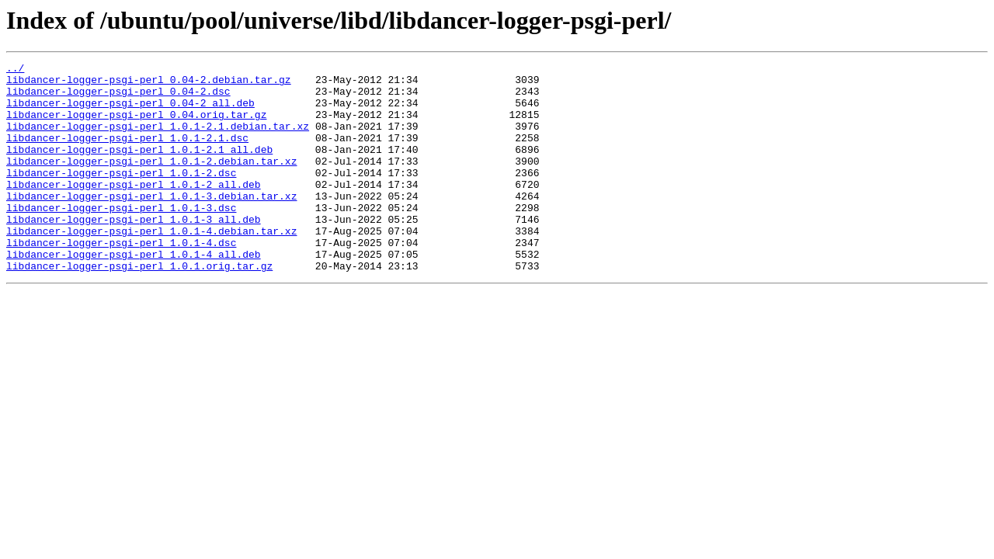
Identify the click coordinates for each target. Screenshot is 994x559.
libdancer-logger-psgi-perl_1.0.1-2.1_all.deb (139, 168)
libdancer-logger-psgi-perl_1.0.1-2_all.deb (133, 210)
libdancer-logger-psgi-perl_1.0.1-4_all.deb (133, 293)
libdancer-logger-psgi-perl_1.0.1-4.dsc (121, 279)
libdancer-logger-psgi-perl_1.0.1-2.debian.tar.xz (151, 182)
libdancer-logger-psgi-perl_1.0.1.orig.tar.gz (139, 307)
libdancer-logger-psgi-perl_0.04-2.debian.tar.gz (148, 84)
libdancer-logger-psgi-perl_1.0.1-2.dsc (121, 196)
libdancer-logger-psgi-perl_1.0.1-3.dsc (121, 238)
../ (15, 70)
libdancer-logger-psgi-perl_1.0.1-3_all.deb (133, 252)
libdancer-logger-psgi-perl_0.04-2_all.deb (130, 112)
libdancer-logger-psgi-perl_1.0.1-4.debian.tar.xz (151, 266)
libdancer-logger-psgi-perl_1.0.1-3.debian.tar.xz (151, 224)
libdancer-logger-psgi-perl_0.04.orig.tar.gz (136, 126)
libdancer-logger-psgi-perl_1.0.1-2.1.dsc (127, 154)
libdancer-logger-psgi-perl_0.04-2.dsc (118, 98)
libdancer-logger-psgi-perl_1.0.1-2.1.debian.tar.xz (157, 140)
